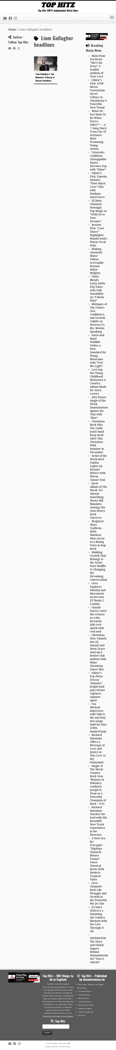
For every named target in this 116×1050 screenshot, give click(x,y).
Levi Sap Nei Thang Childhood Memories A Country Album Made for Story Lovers (98, 381)
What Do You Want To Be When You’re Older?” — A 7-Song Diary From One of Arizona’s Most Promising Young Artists (98, 129)
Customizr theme (64, 1047)
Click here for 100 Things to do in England (58, 1016)
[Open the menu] (112, 18)
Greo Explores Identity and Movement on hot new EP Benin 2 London (98, 593)
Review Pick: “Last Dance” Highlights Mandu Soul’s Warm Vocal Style (98, 235)
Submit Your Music (85, 1009)
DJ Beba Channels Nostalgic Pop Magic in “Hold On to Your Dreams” (98, 211)
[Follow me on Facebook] (11, 18)
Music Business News (86, 1005)
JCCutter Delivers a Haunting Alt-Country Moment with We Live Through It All (98, 919)
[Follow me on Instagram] (16, 18)
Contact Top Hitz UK (85, 1012)
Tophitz (55, 1043)
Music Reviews (83, 998)
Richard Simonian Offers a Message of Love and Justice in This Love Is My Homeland (98, 748)
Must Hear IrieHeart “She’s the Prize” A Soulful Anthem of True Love (98, 66)
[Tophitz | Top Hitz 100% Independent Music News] (58, 5)
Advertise (81, 1015)
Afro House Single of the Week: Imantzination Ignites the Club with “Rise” (99, 407)
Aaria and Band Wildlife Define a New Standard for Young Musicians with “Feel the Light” (98, 350)
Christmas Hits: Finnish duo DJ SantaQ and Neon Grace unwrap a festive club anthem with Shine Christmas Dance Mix (98, 652)
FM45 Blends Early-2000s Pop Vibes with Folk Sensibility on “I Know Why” (97, 288)
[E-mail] (6, 18)
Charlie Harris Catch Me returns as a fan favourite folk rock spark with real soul (98, 619)
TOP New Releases (85, 991)
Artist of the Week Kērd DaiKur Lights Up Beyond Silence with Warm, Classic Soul (98, 467)
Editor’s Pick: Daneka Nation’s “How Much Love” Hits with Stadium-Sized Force (98, 185)
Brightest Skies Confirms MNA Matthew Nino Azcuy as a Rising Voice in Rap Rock (98, 535)
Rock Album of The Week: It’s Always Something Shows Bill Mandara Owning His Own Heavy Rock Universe (98, 500)
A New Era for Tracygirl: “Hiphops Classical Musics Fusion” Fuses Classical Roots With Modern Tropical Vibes (97, 859)
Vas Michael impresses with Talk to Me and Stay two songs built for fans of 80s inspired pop (98, 717)
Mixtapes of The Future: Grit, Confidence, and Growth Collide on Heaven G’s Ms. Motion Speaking (98, 317)
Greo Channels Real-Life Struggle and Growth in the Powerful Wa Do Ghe (98, 893)
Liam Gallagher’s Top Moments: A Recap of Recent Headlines (45, 77)
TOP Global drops (84, 1002)
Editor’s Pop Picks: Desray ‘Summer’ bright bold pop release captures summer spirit (97, 686)
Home (12, 29)
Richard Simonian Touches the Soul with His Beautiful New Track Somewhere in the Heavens (98, 821)
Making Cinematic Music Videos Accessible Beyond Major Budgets (97, 261)
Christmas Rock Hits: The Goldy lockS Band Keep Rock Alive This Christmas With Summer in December (97, 437)
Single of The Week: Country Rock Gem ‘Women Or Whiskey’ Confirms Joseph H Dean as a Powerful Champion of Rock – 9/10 (98, 784)
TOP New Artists (84, 995)
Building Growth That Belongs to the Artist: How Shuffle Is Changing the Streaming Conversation (98, 566)
